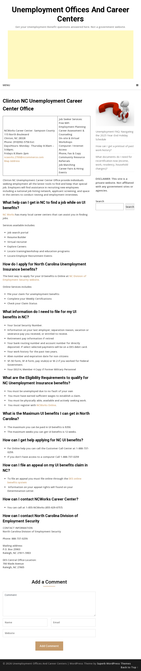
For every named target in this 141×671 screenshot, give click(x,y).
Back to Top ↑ (129, 667)
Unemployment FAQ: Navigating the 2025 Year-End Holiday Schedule (114, 135)
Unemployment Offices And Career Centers (70, 14)
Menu (6, 85)
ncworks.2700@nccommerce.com (24, 157)
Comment (49, 604)
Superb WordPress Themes (114, 663)
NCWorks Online (46, 405)
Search (100, 201)
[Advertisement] (70, 54)
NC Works (8, 214)
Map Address (12, 161)
